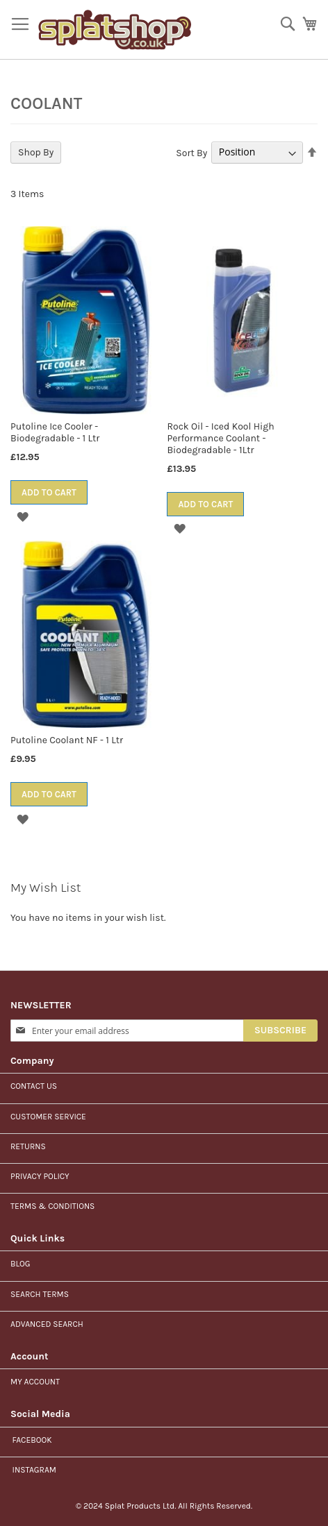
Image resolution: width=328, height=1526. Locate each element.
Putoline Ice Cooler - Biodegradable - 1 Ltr (54, 432)
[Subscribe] (280, 1030)
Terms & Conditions (52, 1206)
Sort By (191, 152)
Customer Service (48, 1116)
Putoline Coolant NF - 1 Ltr (66, 740)
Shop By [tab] (36, 152)
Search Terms (39, 1294)
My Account (35, 1382)
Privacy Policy (39, 1176)
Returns (28, 1146)
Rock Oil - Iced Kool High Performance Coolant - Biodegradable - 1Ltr (220, 438)
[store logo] (115, 30)
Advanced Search (46, 1324)
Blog (20, 1264)
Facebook (30, 1440)
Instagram (33, 1470)
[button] (22, 517)
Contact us (33, 1086)
